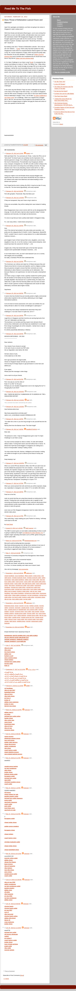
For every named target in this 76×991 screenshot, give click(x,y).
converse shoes (19, 611)
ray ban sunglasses (33, 595)
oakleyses (29, 573)
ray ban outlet (27, 599)
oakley (6, 607)
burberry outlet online (23, 591)
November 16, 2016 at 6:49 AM (15, 627)
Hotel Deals (9, 524)
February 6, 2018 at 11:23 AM (14, 685)
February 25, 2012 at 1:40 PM (14, 225)
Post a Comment (10, 971)
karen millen (7, 617)
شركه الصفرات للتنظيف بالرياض (13, 674)
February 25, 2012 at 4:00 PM (14, 293)
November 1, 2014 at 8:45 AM (14, 573)
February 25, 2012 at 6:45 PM (14, 334)
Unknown (27, 710)
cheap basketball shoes (11, 849)
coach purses (19, 581)
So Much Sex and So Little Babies (64, 93)
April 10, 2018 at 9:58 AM (13, 734)
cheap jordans (8, 834)
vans (5, 609)
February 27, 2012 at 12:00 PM (15, 463)
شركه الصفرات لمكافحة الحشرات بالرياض (16, 680)
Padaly (28, 153)
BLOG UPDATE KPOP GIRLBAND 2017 (17, 637)
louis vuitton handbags (17, 593)
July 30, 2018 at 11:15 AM (13, 928)
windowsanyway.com (31, 540)
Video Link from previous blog (24, 58)
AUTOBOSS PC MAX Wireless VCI (33, 533)
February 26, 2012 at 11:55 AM (15, 406)
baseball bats (22, 609)
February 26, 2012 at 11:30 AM (15, 400)
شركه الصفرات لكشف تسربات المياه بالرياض (17, 682)
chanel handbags (9, 576)
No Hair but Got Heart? (61, 91)
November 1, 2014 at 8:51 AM (14, 603)
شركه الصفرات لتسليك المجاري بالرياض (15, 676)
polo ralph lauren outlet (28, 583)
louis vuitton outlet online (37, 589)
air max (26, 605)
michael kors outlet (21, 585)
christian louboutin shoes (19, 577)
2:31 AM (25, 145)
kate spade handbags (18, 579)
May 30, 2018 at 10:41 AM (13, 853)
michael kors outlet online (18, 587)
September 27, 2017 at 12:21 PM (15, 669)
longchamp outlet (9, 589)
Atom (21, 975)
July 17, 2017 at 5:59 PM (13, 645)
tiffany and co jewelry (10, 591)
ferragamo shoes (9, 830)
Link (18, 48)
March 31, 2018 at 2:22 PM (14, 710)
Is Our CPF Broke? (59, 84)
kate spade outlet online (38, 581)
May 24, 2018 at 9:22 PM (13, 814)
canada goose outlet (20, 613)
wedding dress (21, 621)
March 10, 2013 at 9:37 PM (14, 540)
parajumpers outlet (36, 621)
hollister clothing (9, 613)
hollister (6, 611)
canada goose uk (13, 609)
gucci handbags (19, 576)
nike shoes (12, 585)
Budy (28, 627)
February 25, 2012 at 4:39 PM (14, 315)
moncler (21, 605)
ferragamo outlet (9, 818)
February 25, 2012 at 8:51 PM (14, 379)
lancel (16, 605)
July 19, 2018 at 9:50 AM (13, 904)
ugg (37, 613)
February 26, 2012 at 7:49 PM (14, 429)
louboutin (7, 623)
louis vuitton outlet (9, 581)
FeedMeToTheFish (31, 429)
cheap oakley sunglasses (19, 595)
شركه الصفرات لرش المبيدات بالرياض (15, 678)
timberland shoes (9, 605)
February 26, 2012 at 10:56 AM (15, 391)
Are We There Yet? (59, 81)
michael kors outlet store (33, 587)
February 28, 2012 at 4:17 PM (14, 516)
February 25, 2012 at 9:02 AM (14, 191)
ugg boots (17, 607)
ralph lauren (12, 621)
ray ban (32, 607)
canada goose (25, 607)
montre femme (8, 615)
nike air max (33, 591)
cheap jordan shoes (10, 822)
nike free (42, 579)
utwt (28, 400)
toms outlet (28, 611)
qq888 (28, 685)
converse (11, 607)
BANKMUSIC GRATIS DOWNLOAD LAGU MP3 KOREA (21, 635)
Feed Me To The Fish (18, 8)
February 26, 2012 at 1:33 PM (14, 419)
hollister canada (33, 605)
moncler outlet (31, 613)
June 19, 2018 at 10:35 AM (14, 879)
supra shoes (42, 613)
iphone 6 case (12, 619)
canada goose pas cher (27, 617)
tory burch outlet (16, 597)
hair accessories (23, 569)
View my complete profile (62, 72)
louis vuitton (30, 585)
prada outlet (35, 579)
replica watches (21, 615)
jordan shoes (37, 576)
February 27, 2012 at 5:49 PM (14, 492)
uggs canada (35, 611)
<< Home (6, 978)
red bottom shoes (40, 597)
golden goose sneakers (11, 826)
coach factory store (10, 838)
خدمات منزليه (32, 669)
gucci (14, 615)
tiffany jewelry (28, 576)
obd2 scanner (29, 528)
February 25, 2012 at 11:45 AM (15, 197)
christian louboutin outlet (34, 577)
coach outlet (27, 581)
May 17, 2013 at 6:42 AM (13, 553)
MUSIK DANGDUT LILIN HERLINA (15, 641)
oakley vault (28, 579)
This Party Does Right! (60, 96)
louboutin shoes (8, 583)
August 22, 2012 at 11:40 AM (14, 528)
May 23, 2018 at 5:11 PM (13, 758)
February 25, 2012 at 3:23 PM (14, 261)
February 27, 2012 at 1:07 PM (14, 483)
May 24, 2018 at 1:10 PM (13, 788)
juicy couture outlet (32, 609)
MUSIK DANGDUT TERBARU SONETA (16, 639)
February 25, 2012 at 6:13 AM (14, 153)
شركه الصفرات (8, 672)
